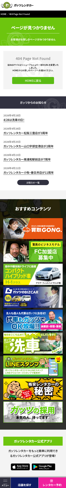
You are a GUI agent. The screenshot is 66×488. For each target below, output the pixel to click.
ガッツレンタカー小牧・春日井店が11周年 (28, 172)
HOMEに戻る (33, 80)
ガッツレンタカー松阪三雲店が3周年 (25, 133)
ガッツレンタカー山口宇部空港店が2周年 (28, 146)
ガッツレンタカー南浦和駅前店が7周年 (27, 159)
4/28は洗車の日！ (13, 120)
